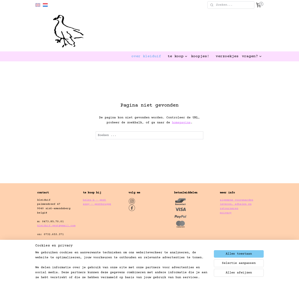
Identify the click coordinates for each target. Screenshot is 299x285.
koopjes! (200, 56)
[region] (122, 267)
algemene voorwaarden (236, 200)
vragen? (252, 56)
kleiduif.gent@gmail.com (56, 225)
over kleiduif (146, 56)
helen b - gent (94, 200)
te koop (178, 56)
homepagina (181, 122)
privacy (226, 212)
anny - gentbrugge (97, 204)
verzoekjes (227, 56)
